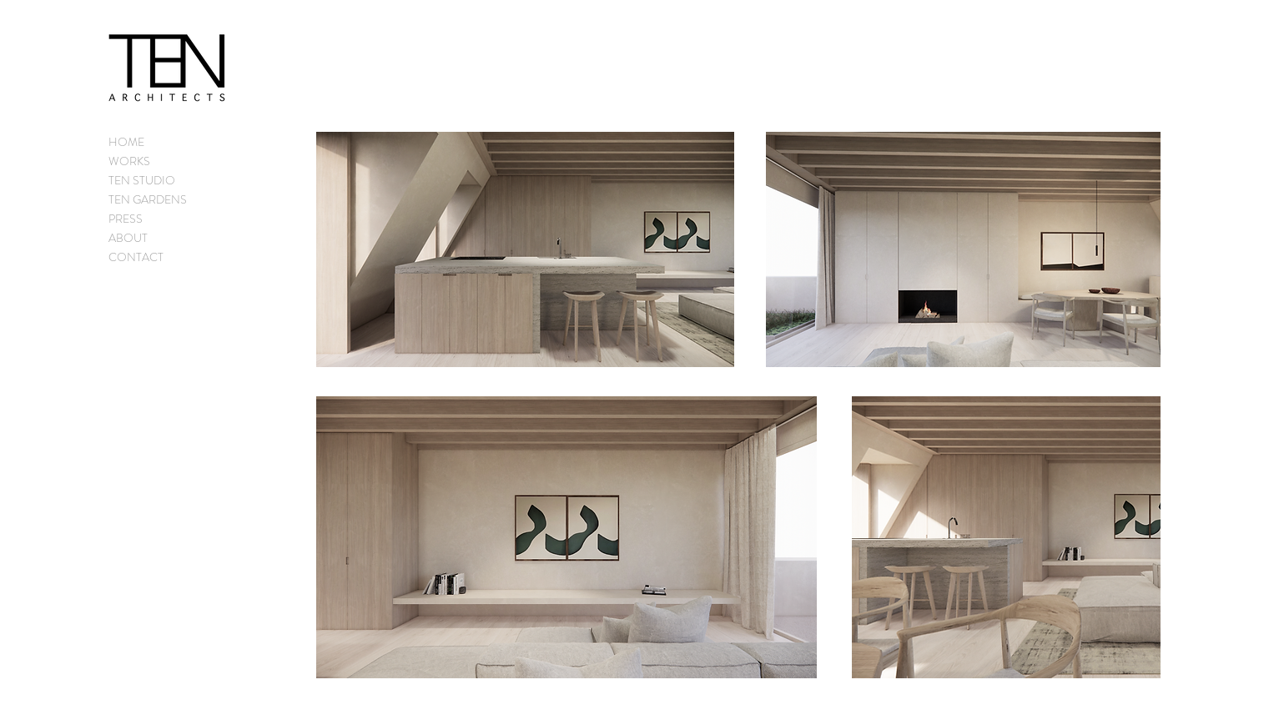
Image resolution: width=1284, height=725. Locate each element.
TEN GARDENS (147, 199)
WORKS (129, 161)
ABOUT (128, 237)
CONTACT (136, 257)
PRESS (125, 218)
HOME (126, 141)
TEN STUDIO (141, 180)
